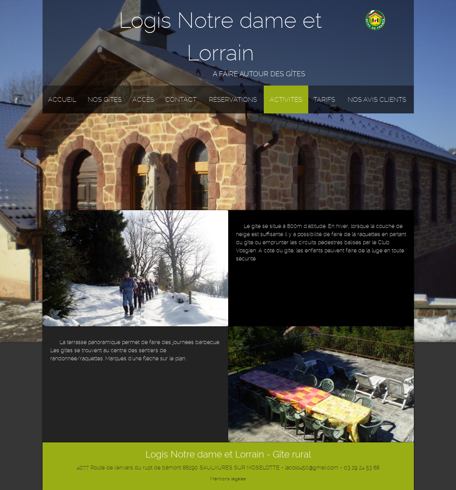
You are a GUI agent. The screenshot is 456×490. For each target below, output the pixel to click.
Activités (286, 99)
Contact (180, 99)
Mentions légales (228, 478)
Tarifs (324, 99)
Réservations (233, 99)
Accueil (62, 99)
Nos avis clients (377, 99)
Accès (143, 99)
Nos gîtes (104, 99)
